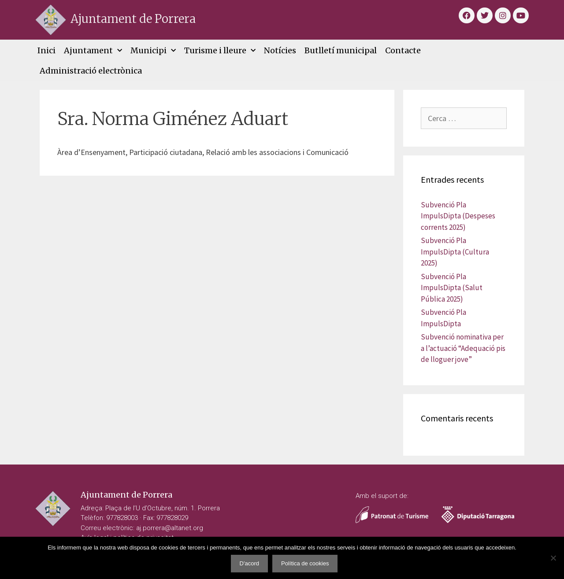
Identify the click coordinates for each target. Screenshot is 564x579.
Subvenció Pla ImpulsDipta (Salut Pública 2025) (451, 288)
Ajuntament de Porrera (133, 18)
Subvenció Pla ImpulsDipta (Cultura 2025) (455, 252)
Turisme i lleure (220, 51)
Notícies (280, 50)
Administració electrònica (91, 71)
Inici (46, 50)
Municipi (153, 51)
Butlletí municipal (340, 50)
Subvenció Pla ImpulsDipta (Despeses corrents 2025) (458, 216)
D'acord (249, 563)
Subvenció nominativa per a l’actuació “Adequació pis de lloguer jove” (463, 348)
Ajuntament (93, 51)
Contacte (403, 50)
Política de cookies (305, 563)
